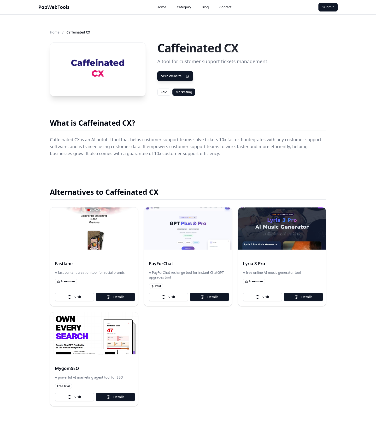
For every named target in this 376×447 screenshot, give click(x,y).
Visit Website (175, 76)
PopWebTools (54, 7)
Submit (328, 7)
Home (161, 7)
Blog (205, 7)
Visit (74, 297)
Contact (225, 7)
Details (115, 297)
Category (184, 7)
